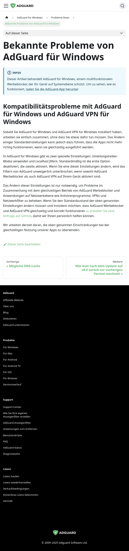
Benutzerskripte (12, 435)
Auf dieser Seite (17, 33)
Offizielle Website (13, 300)
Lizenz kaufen (11, 476)
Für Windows (10, 347)
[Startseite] (6, 18)
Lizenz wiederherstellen (17, 482)
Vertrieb (8, 501)
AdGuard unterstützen (16, 325)
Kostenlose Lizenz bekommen (20, 494)
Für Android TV (12, 366)
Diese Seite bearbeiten (22, 244)
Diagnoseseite (11, 453)
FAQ (5, 441)
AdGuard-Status (12, 447)
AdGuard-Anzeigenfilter (17, 422)
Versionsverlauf (12, 384)
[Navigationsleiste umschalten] (6, 6)
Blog (6, 312)
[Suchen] (122, 5)
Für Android (10, 359)
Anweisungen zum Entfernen (20, 429)
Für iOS (7, 372)
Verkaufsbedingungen (16, 488)
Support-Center (12, 407)
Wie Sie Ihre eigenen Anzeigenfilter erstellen (16, 414)
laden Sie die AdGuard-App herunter (52, 89)
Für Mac (8, 353)
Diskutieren (10, 318)
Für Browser (10, 378)
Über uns (8, 306)
